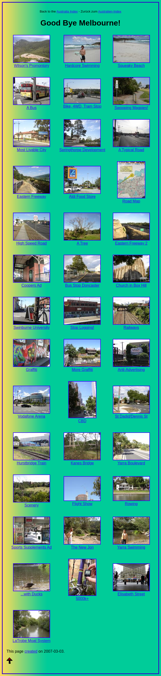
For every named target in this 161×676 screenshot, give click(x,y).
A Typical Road (131, 150)
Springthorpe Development (82, 150)
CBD (82, 421)
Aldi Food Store (82, 197)
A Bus (32, 108)
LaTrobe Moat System (31, 641)
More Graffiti (82, 370)
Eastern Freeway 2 (131, 243)
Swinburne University (31, 327)
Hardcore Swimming (82, 66)
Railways (131, 327)
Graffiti (31, 370)
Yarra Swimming (131, 547)
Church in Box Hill (131, 285)
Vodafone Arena (31, 416)
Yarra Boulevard (131, 463)
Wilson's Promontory (31, 66)
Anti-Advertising (131, 370)
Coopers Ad (31, 285)
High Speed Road (31, 243)
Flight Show (82, 504)
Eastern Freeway (31, 197)
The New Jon (82, 547)
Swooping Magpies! (131, 108)
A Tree (82, 243)
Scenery (31, 505)
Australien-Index (109, 11)
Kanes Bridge (82, 463)
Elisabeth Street (131, 594)
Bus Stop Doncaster (82, 285)
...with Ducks (31, 594)
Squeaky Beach (131, 66)
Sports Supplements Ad (31, 547)
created (31, 651)
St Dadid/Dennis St (131, 416)
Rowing (131, 504)
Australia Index (67, 11)
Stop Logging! (82, 327)
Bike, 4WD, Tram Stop (82, 106)
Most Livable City (31, 150)
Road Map (131, 201)
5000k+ (82, 599)
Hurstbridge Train (31, 463)
